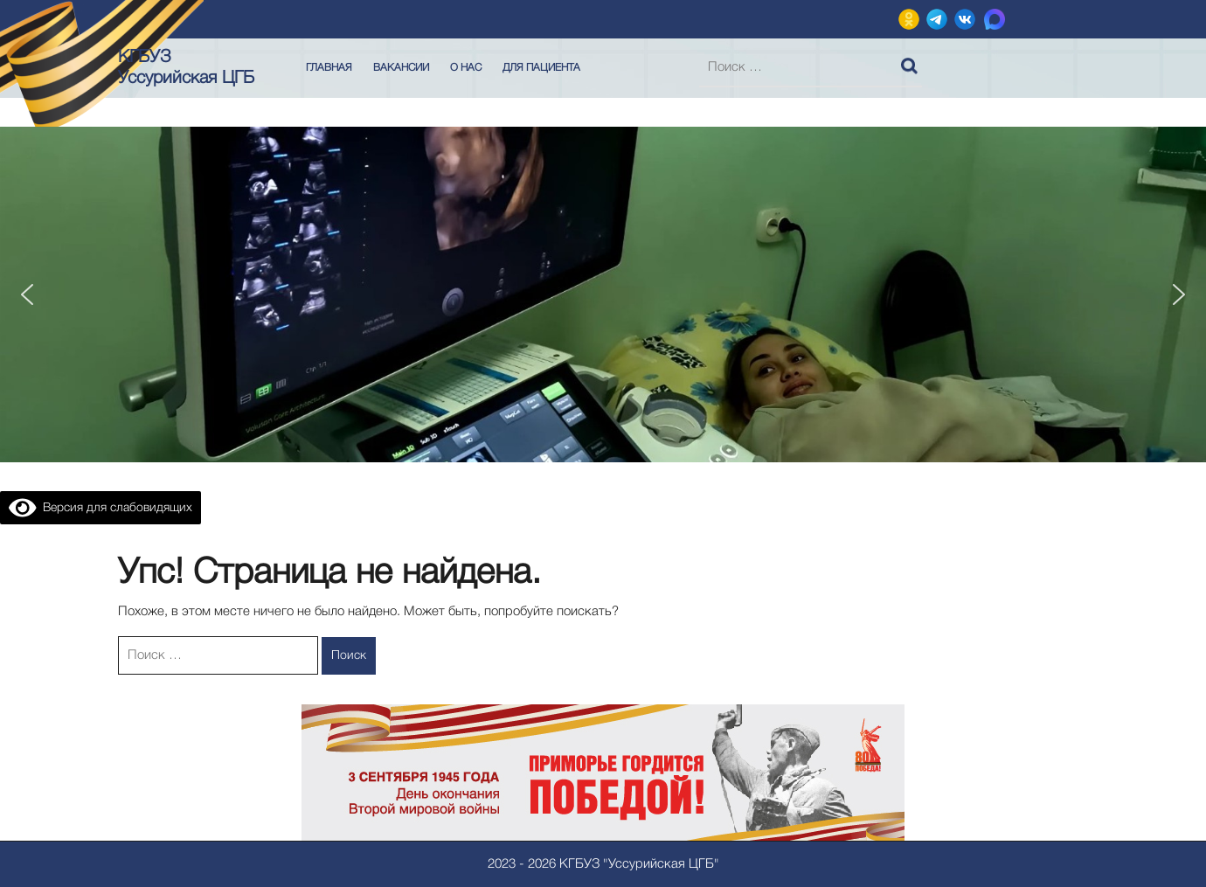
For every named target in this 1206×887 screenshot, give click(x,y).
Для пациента (541, 68)
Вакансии (401, 68)
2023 (502, 864)
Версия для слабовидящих (100, 508)
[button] (27, 294)
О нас (466, 68)
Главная (329, 68)
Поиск (911, 62)
